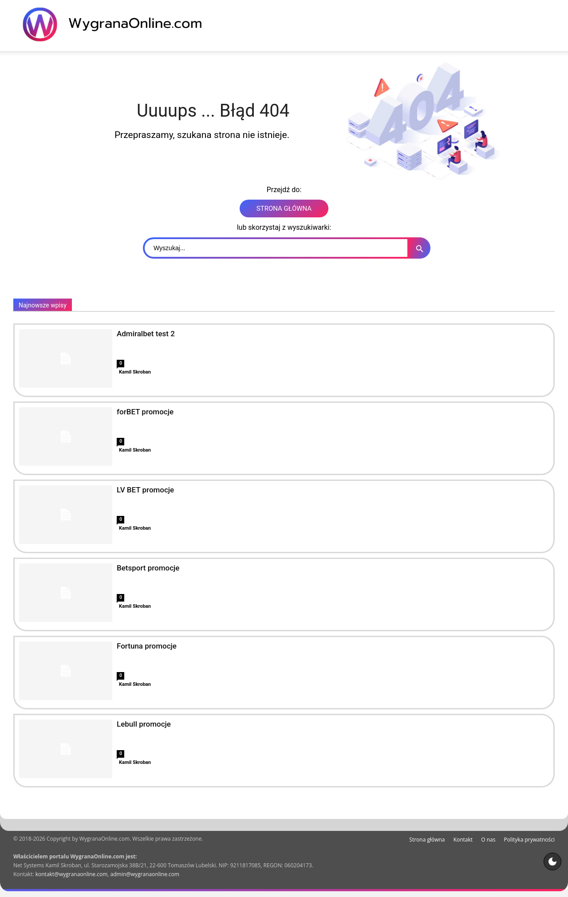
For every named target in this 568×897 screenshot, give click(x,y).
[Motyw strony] (552, 861)
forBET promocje (145, 411)
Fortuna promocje (147, 645)
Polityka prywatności (529, 839)
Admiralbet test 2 (146, 333)
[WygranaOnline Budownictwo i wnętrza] (117, 24)
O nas (488, 839)
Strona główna (427, 839)
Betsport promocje (148, 567)
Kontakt (463, 839)
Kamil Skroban (135, 372)
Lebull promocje (144, 724)
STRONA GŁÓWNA (284, 208)
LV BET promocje (145, 489)
